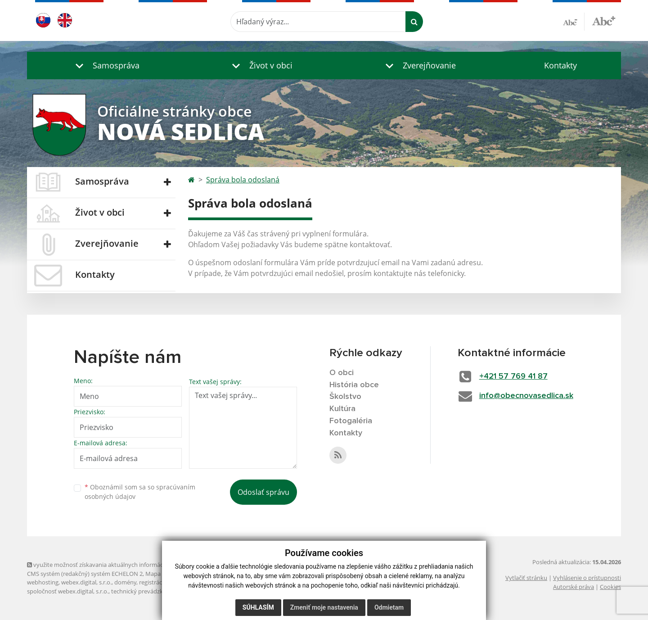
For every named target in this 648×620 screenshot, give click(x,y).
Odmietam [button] (389, 607)
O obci (341, 373)
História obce (354, 385)
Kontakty (560, 65)
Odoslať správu (263, 492)
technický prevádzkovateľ (145, 591)
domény (125, 582)
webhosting (42, 582)
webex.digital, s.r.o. (86, 582)
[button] (105, 65)
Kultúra (342, 409)
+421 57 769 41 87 (513, 376)
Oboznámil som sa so (140, 492)
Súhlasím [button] (258, 607)
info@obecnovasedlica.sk (526, 396)
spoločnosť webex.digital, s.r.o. (67, 591)
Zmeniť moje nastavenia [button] (324, 607)
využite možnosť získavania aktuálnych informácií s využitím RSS (116, 565)
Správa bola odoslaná (242, 180)
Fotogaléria (350, 421)
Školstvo (345, 397)
